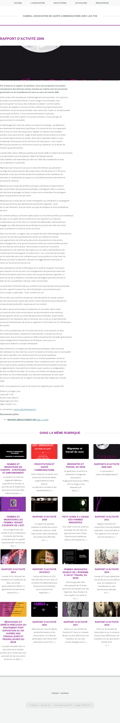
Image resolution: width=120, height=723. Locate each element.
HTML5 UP (86, 705)
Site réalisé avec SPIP (63, 705)
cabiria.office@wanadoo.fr (25, 409)
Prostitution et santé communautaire (44, 467)
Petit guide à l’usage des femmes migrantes (75, 519)
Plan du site (46, 705)
